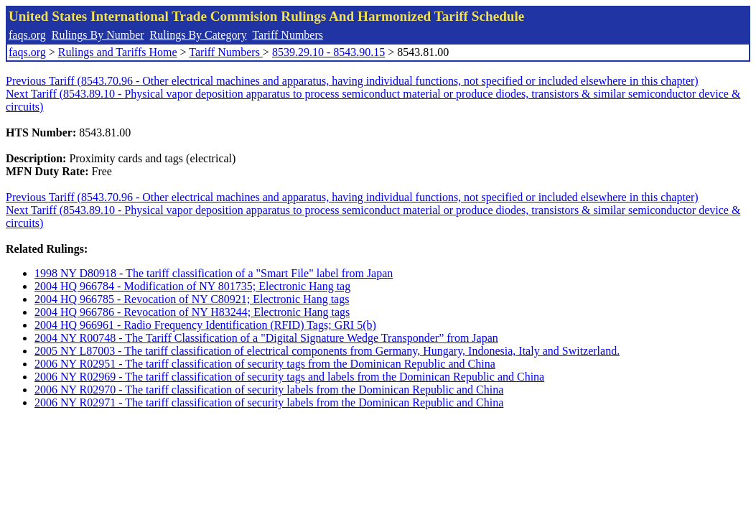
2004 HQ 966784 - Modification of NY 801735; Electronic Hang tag (192, 286)
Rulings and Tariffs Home (117, 52)
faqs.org (27, 35)
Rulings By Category (198, 35)
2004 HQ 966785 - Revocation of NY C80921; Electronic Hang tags (191, 299)
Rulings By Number (98, 35)
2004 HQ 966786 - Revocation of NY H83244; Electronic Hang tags (192, 312)
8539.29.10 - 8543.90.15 (328, 52)
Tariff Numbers (287, 35)
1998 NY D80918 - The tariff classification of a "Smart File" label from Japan (213, 273)
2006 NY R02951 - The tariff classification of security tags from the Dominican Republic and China (264, 364)
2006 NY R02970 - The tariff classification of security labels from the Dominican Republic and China (268, 389)
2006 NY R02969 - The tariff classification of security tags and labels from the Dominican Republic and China (289, 377)
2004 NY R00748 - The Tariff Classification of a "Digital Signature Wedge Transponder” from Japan (266, 338)
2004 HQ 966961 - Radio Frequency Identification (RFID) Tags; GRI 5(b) (205, 325)
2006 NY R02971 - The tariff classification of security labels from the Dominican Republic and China (268, 402)
